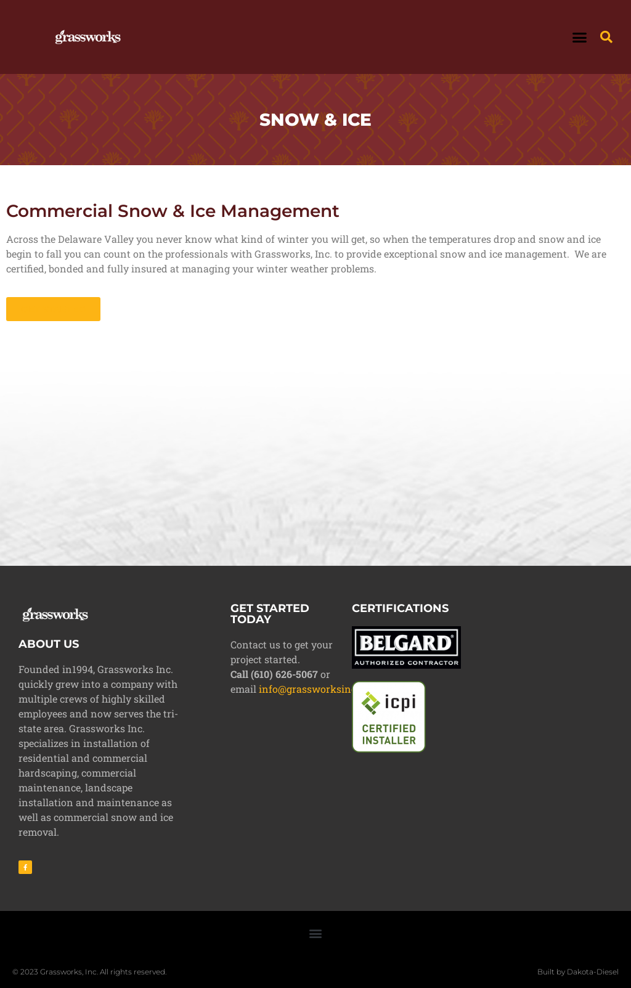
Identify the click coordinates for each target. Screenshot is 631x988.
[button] (580, 37)
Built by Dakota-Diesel (578, 971)
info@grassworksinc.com (318, 688)
